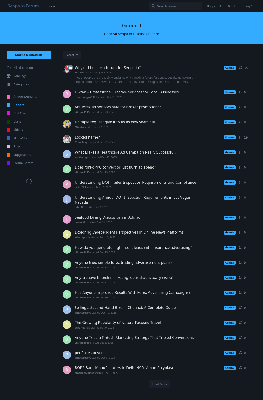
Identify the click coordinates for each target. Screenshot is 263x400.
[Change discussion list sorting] (72, 55)
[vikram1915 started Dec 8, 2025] (67, 339)
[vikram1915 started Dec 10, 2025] (67, 294)
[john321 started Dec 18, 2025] (67, 199)
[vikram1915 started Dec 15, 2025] (67, 249)
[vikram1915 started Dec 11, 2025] (67, 279)
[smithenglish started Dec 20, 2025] (67, 154)
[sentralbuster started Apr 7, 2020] (67, 139)
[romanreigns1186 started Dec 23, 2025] (67, 94)
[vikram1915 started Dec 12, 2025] (67, 264)
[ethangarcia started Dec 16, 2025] (67, 234)
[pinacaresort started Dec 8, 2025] (67, 355)
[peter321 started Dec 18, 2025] (67, 184)
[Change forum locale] (214, 6)
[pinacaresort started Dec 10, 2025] (67, 309)
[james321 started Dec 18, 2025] (67, 219)
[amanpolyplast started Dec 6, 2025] (67, 370)
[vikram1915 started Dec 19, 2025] (67, 169)
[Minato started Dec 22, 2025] (67, 124)
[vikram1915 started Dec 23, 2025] (67, 109)
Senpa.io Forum (23, 6)
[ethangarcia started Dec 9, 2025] (67, 324)
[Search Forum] (175, 6)
